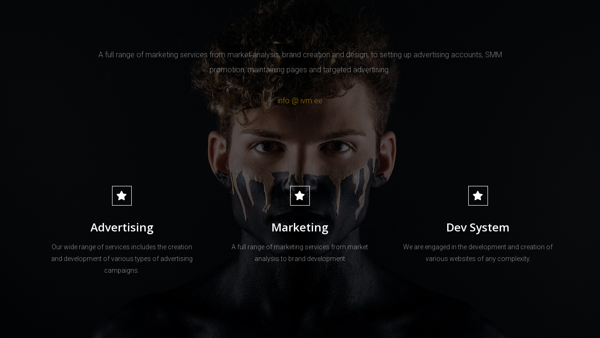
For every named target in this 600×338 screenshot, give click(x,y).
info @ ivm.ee (300, 100)
